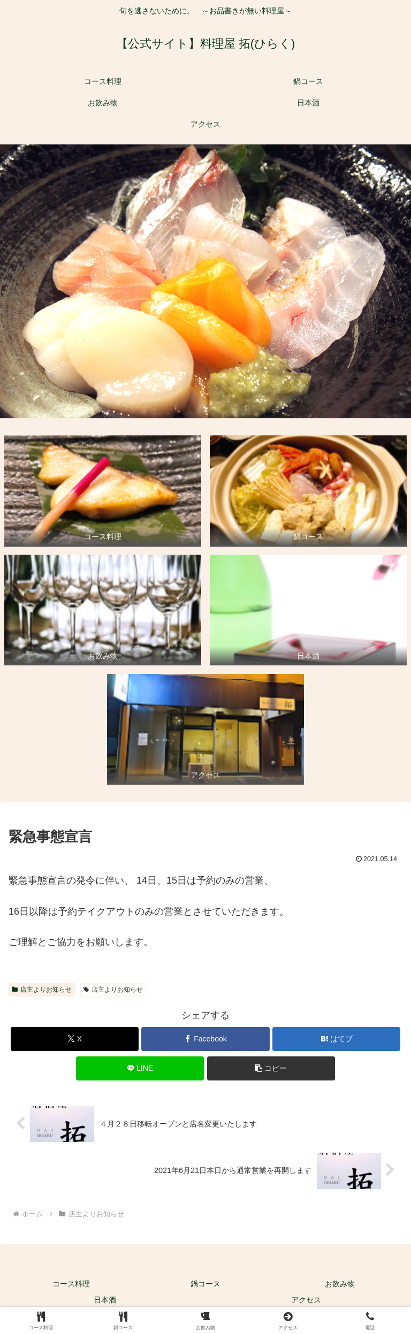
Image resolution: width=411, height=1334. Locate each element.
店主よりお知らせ (42, 989)
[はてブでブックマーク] (336, 1039)
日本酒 (105, 1299)
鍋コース (205, 1283)
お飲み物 (340, 1283)
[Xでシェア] (75, 1039)
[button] (271, 1068)
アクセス (306, 1299)
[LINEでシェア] (140, 1068)
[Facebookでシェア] (205, 1039)
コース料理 (71, 1283)
